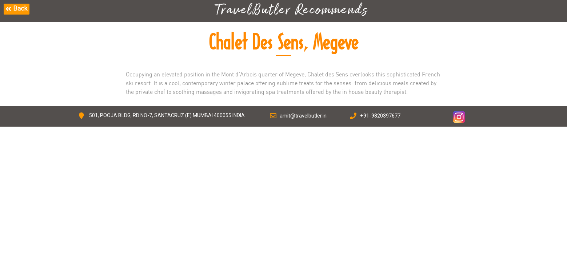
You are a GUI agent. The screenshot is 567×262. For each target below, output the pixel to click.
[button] (16, 9)
